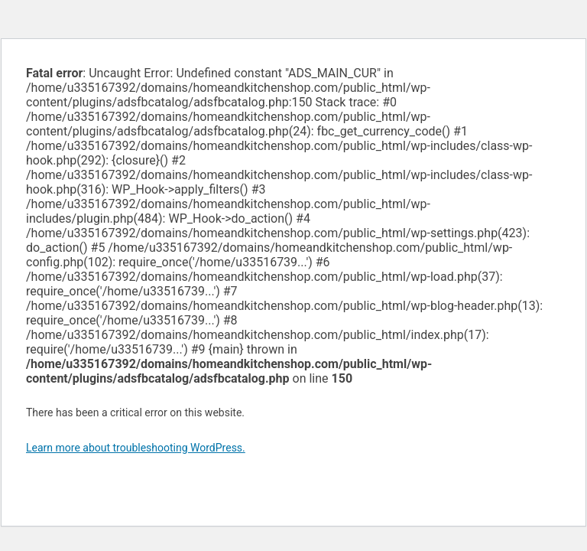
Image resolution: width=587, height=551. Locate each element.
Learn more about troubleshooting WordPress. (135, 448)
